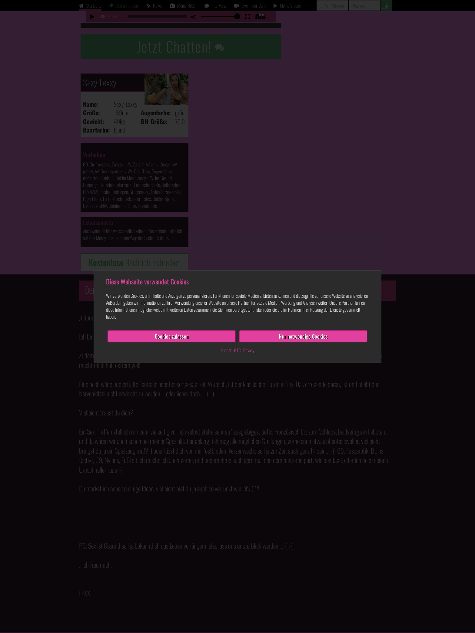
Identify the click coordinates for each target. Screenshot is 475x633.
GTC (237, 350)
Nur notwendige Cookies (303, 336)
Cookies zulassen (172, 336)
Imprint (226, 350)
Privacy (248, 350)
